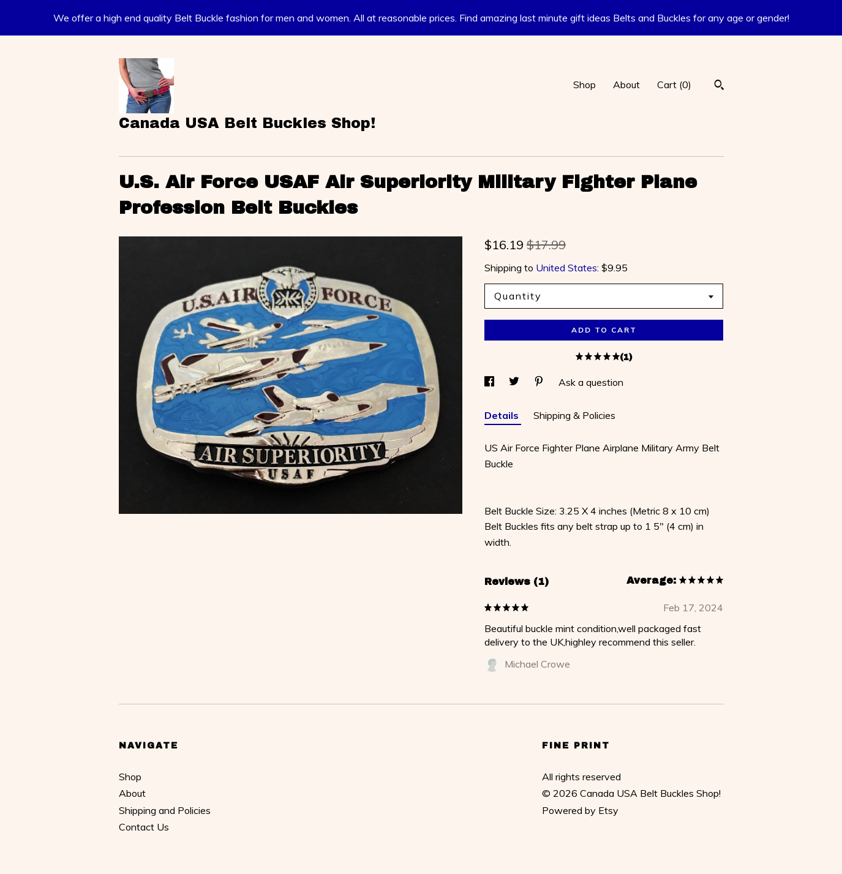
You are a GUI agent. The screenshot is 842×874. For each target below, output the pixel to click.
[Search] (719, 86)
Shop (584, 84)
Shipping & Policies (574, 415)
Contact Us (144, 827)
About (626, 84)
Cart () (674, 84)
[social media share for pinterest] (540, 382)
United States (566, 268)
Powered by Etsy (580, 810)
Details (502, 415)
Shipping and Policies (165, 810)
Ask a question (590, 382)
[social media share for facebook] (490, 382)
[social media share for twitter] (515, 382)
